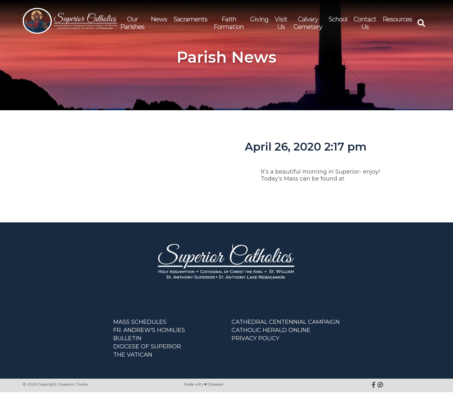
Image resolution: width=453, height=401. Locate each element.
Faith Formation (229, 25)
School (337, 22)
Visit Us (281, 25)
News (159, 22)
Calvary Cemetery (308, 25)
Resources (397, 22)
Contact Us (365, 25)
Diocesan (215, 393)
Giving (259, 22)
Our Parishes (132, 25)
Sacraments (190, 22)
